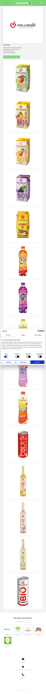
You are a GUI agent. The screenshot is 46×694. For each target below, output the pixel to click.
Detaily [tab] (23, 335)
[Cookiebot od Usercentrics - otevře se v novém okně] (38, 331)
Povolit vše (37, 362)
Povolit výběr (23, 362)
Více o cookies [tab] (38, 335)
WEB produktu (8, 57)
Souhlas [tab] (8, 335)
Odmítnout (8, 362)
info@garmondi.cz (23, 662)
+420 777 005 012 (23, 677)
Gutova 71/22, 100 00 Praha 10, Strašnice (23, 670)
